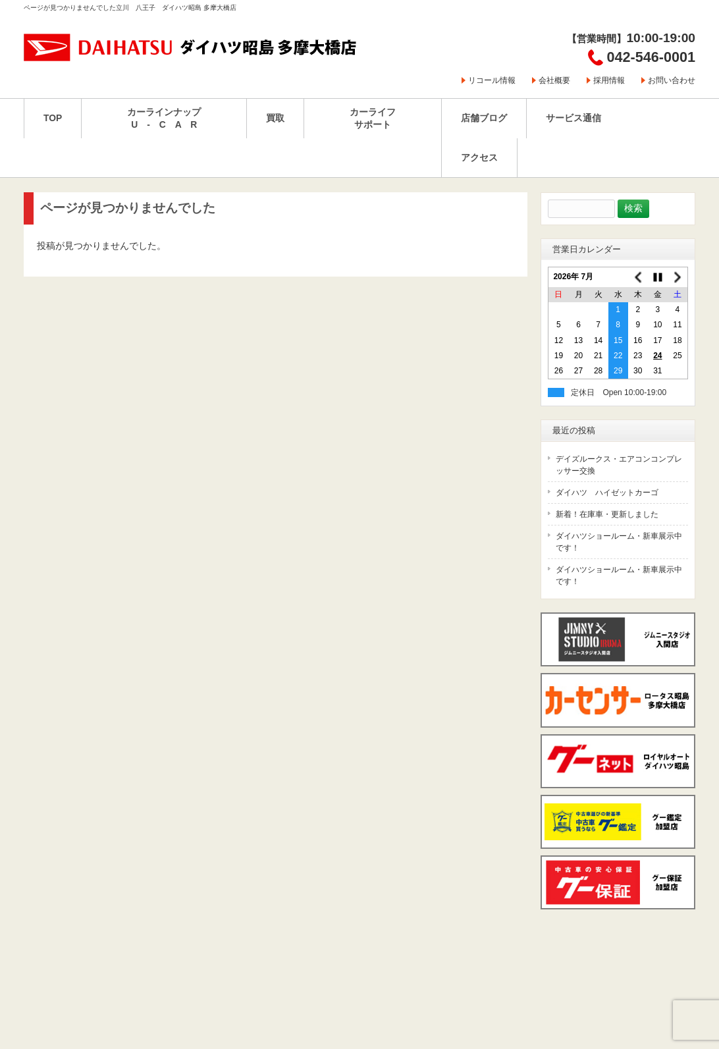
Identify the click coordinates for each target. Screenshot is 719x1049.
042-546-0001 (651, 57)
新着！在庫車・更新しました (607, 514)
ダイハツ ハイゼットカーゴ (607, 492)
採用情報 (609, 80)
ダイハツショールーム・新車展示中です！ (619, 541)
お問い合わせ (671, 80)
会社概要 (554, 80)
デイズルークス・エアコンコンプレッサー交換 (619, 464)
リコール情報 (492, 80)
